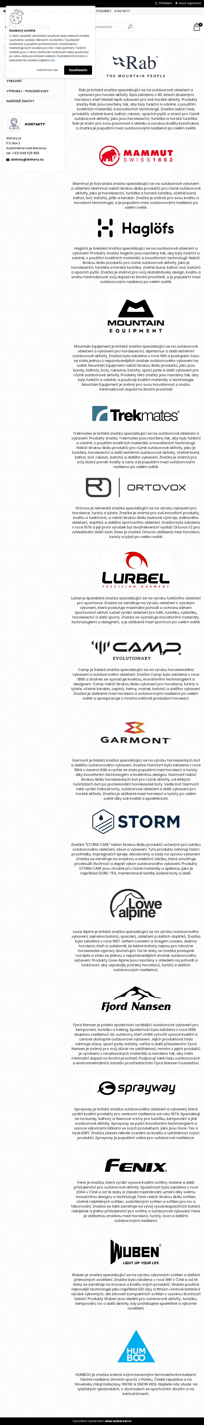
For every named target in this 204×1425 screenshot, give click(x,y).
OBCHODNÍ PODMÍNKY (95, 11)
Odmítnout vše (47, 70)
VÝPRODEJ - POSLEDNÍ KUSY (27, 91)
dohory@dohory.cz (27, 159)
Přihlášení (165, 3)
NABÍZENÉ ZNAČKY (20, 101)
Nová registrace (190, 3)
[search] (130, 28)
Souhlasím (78, 70)
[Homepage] (4, 11)
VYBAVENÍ (14, 81)
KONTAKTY (122, 11)
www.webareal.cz (118, 1421)
